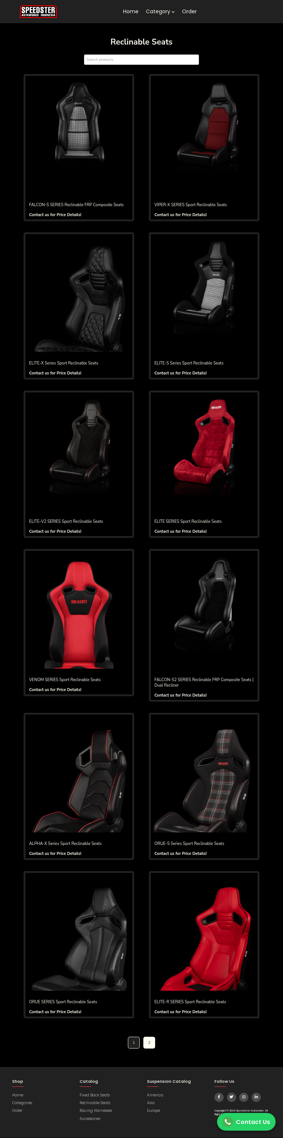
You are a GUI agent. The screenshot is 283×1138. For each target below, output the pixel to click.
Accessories (90, 1119)
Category (160, 11)
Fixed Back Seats (95, 1095)
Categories (22, 1103)
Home (131, 11)
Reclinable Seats (95, 1103)
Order (189, 11)
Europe (153, 1111)
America (155, 1095)
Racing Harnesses (96, 1111)
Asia (151, 1103)
